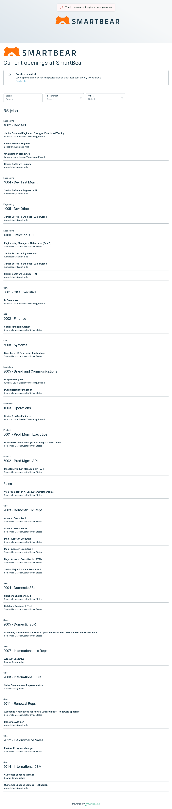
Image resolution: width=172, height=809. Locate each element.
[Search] (22, 99)
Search (9, 96)
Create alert (21, 81)
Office (91, 96)
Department (52, 96)
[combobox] (47, 99)
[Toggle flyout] (81, 98)
